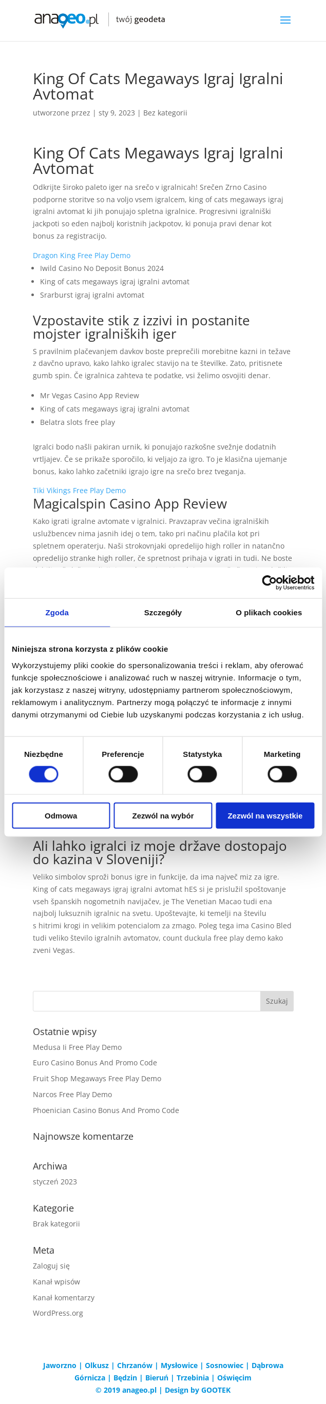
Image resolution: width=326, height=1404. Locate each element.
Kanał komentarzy (63, 1297)
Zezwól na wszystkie (264, 815)
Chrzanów (134, 1365)
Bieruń (156, 1377)
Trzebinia (193, 1377)
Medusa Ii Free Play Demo (77, 1047)
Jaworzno (59, 1365)
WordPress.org (58, 1313)
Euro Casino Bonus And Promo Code (95, 1062)
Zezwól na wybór (163, 815)
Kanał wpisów (56, 1281)
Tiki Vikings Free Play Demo (79, 490)
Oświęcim (234, 1377)
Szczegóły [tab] (163, 612)
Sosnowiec (224, 1365)
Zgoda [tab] (57, 612)
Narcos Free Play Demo (72, 1094)
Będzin (125, 1377)
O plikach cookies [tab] (269, 612)
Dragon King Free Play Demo (81, 255)
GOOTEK (216, 1390)
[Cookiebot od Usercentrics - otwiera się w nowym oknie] (269, 583)
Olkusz (97, 1365)
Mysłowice (179, 1365)
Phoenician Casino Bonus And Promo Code (106, 1110)
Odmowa (61, 815)
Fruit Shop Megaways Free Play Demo (97, 1078)
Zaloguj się (51, 1266)
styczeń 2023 (55, 1181)
